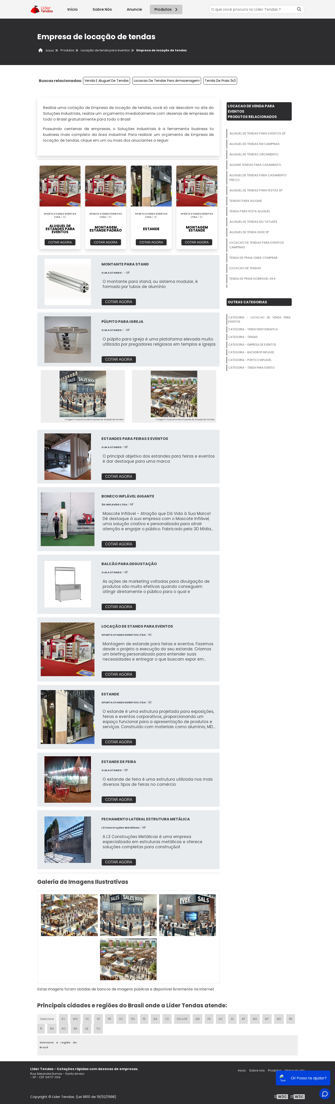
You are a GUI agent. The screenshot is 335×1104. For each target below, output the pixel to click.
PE (144, 1019)
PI (41, 1029)
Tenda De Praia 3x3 (220, 80)
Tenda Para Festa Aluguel (249, 211)
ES (87, 1019)
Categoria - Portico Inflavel (249, 360)
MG (75, 1019)
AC (221, 1019)
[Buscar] (299, 9)
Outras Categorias (247, 302)
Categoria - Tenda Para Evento (251, 368)
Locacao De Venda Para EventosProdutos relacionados (252, 111)
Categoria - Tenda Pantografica (253, 329)
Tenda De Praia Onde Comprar (253, 258)
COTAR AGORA (60, 242)
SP (98, 1019)
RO (64, 1029)
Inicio (242, 1070)
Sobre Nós (102, 9)
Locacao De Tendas (245, 268)
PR (109, 1019)
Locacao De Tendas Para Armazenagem (167, 80)
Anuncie (134, 9)
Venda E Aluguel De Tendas (106, 80)
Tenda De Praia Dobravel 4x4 (252, 278)
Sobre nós (257, 1070)
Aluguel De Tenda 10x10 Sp (249, 232)
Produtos (166, 9)
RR (75, 1029)
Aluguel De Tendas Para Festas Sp (256, 190)
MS (279, 1019)
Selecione (47, 1019)
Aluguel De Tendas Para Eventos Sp (257, 133)
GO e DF (182, 1019)
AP (243, 1019)
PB (290, 1019)
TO (98, 1029)
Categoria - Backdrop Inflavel (251, 352)
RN (52, 1029)
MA (255, 1019)
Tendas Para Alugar (245, 201)
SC (121, 1019)
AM (197, 1019)
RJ (63, 1019)
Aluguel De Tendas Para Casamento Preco (258, 177)
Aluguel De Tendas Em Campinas (254, 144)
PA (209, 1019)
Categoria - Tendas (243, 337)
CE (167, 1019)
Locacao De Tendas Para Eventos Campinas (256, 244)
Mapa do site (295, 1070)
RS (133, 1019)
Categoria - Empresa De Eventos (252, 345)
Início (72, 9)
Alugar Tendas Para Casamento (255, 165)
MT (267, 1019)
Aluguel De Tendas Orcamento (253, 154)
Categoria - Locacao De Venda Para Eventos (259, 319)
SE (86, 1029)
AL (232, 1019)
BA (155, 1019)
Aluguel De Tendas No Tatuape (253, 221)
